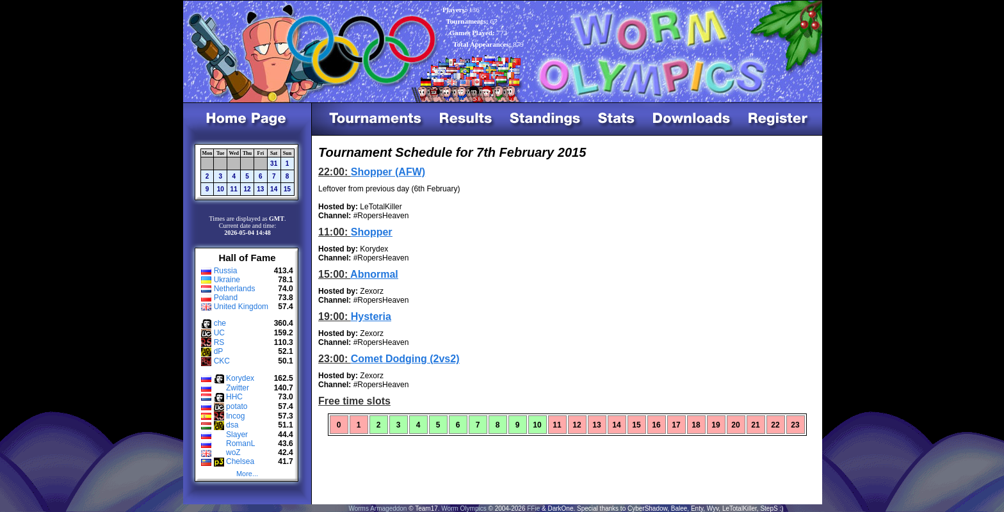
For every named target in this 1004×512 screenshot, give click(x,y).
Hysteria (371, 316)
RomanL (240, 443)
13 (260, 189)
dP (218, 351)
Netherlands (234, 288)
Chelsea (240, 461)
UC (219, 332)
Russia (226, 270)
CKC (222, 360)
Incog (235, 416)
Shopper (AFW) (388, 171)
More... (247, 473)
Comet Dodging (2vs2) (405, 358)
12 (246, 189)
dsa (232, 424)
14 (273, 189)
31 (273, 163)
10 (220, 189)
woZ (233, 452)
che (220, 323)
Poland (226, 297)
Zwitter (237, 387)
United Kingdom (241, 306)
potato (236, 406)
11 (234, 189)
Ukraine (227, 279)
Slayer (237, 434)
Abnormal (374, 274)
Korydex (240, 378)
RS (219, 342)
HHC (234, 396)
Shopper (372, 232)
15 (287, 189)
